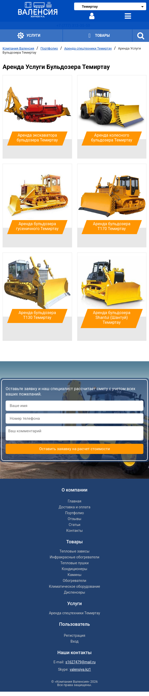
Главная (74, 501)
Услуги (28, 35)
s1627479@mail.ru (80, 662)
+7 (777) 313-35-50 (73, 25)
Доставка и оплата (74, 507)
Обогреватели (74, 581)
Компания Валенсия (18, 48)
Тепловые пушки (74, 563)
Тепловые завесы (74, 551)
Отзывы (74, 519)
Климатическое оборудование (74, 586)
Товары (97, 36)
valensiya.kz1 (80, 669)
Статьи (75, 525)
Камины (74, 575)
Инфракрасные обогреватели (74, 557)
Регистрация (74, 635)
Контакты (74, 531)
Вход (74, 641)
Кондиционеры (74, 569)
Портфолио (49, 48)
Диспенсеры (74, 592)
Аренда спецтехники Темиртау (88, 48)
